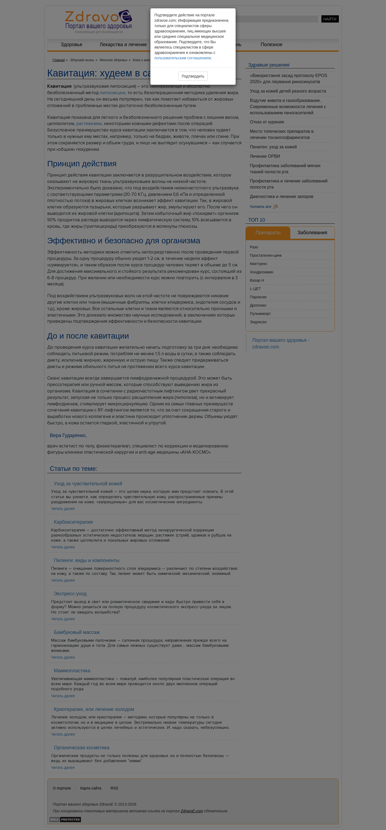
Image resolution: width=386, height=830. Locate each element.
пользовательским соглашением (182, 58)
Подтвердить (193, 76)
